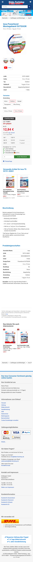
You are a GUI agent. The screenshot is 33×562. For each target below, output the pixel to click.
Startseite (4, 18)
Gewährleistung (5, 409)
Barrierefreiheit (5, 418)
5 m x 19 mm (18, 111)
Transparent (7, 104)
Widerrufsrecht (5, 407)
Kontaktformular (5, 465)
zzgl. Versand (11, 132)
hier (7, 314)
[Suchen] (29, 6)
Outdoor (12, 101)
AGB (2, 411)
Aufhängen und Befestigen (17, 18)
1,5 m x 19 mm (8, 111)
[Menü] (2, 2)
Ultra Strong (16, 104)
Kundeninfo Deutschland (8, 498)
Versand (3, 403)
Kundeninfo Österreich (7, 500)
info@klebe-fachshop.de (17, 456)
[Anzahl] (8, 156)
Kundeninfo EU (5, 504)
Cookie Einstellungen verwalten (9, 420)
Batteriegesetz (5, 416)
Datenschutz (4, 413)
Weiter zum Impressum (7, 487)
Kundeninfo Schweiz (6, 502)
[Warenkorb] (30, 2)
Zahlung (3, 405)
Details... (3, 442)
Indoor (6, 101)
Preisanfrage (7, 161)
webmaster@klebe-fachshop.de (10, 461)
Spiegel (19, 101)
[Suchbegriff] (15, 6)
